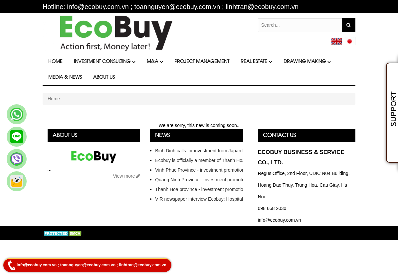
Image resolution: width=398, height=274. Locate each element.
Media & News (65, 77)
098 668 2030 (272, 208)
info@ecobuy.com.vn (279, 220)
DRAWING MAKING (307, 62)
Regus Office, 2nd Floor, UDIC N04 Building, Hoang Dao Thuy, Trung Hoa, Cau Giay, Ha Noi (304, 185)
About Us (104, 77)
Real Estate (256, 62)
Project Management (201, 62)
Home (55, 62)
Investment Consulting (104, 62)
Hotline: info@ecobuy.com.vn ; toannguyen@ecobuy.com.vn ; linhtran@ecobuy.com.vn (170, 6)
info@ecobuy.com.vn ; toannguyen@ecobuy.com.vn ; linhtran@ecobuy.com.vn (91, 265)
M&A (155, 62)
